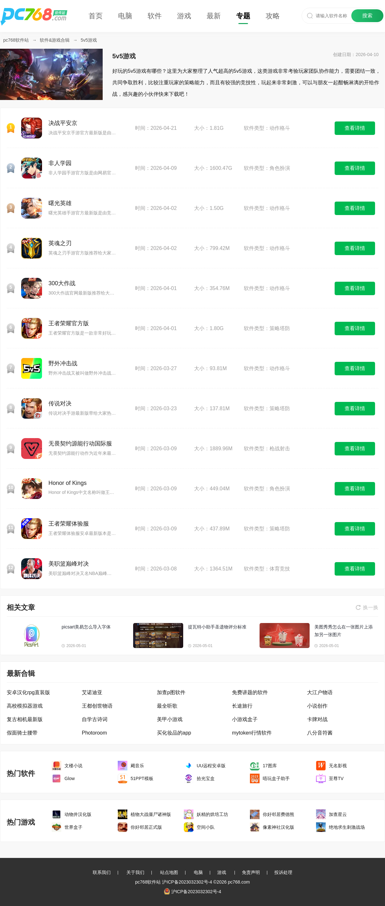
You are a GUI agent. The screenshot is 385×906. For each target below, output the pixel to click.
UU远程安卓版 (211, 765)
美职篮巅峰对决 (68, 564)
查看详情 (355, 128)
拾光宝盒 (206, 778)
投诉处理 (283, 872)
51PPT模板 (142, 778)
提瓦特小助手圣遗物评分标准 (217, 626)
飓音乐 (137, 765)
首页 (96, 16)
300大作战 (61, 283)
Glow (69, 778)
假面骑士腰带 (22, 733)
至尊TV (336, 778)
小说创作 (317, 706)
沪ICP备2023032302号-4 (187, 882)
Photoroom (94, 733)
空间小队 (206, 827)
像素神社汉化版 (278, 827)
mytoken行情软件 (252, 733)
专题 (243, 16)
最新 (214, 16)
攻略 (273, 16)
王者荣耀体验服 (68, 523)
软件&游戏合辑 (55, 40)
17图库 (270, 765)
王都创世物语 (97, 706)
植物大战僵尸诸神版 (151, 814)
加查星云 (338, 814)
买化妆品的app (174, 733)
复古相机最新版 (25, 719)
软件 (155, 16)
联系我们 (102, 872)
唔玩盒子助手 (276, 778)
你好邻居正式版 (146, 827)
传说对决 (60, 403)
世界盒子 (73, 827)
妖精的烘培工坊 (212, 814)
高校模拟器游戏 (25, 706)
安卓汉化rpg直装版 (28, 692)
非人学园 (60, 163)
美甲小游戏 (170, 719)
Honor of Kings (67, 483)
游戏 (184, 16)
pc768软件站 (16, 40)
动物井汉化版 (77, 814)
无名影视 (338, 765)
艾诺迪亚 (92, 692)
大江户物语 (320, 692)
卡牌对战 (317, 719)
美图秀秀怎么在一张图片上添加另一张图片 (343, 630)
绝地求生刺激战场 (347, 827)
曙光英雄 (60, 203)
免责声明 (251, 872)
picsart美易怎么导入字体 (86, 626)
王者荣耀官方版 (68, 323)
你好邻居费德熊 (278, 814)
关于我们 (135, 872)
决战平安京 (62, 123)
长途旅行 (242, 706)
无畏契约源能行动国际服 (80, 443)
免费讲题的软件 (250, 692)
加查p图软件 (171, 692)
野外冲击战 (62, 363)
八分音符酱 (320, 733)
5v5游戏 (89, 40)
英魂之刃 (60, 243)
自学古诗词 (94, 719)
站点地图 (169, 872)
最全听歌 (167, 706)
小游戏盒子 (245, 719)
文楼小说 (73, 765)
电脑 (125, 16)
